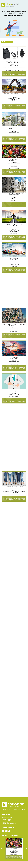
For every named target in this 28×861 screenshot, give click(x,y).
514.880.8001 (7, 820)
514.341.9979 (7, 822)
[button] (1, 848)
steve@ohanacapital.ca (10, 823)
